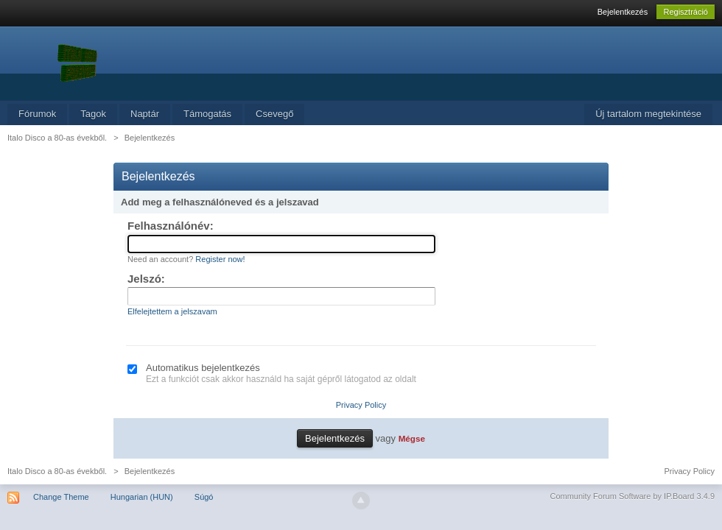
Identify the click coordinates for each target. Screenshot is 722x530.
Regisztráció (685, 11)
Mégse (412, 438)
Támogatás (207, 113)
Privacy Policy (361, 404)
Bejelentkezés (622, 11)
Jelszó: (146, 278)
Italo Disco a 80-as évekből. (57, 471)
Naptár (144, 113)
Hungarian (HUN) (142, 496)
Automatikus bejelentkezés (203, 367)
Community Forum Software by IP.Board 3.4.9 (632, 496)
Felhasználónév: (170, 225)
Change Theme (61, 496)
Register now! (220, 259)
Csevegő (274, 113)
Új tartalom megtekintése (648, 113)
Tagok (93, 113)
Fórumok (37, 113)
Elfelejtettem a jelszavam (172, 311)
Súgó (204, 496)
